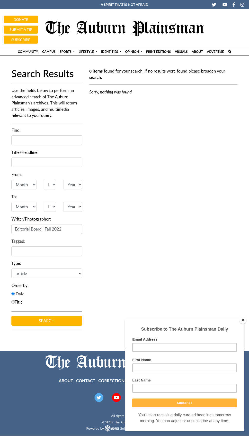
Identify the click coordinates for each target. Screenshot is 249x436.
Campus (49, 52)
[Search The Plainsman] (229, 51)
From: (16, 174)
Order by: (19, 285)
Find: (15, 130)
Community (28, 52)
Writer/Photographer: (31, 219)
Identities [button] (110, 52)
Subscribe (20, 39)
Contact (85, 380)
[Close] (243, 320)
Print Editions (158, 52)
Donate (20, 19)
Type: (16, 263)
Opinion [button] (132, 52)
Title (17, 302)
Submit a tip (20, 29)
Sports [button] (66, 52)
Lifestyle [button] (87, 52)
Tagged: (18, 241)
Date (17, 293)
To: (14, 196)
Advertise (215, 52)
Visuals (181, 52)
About (197, 52)
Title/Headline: (24, 152)
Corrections (112, 380)
